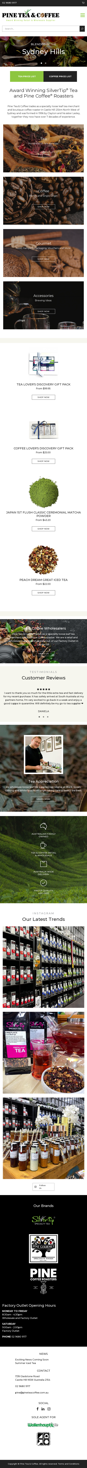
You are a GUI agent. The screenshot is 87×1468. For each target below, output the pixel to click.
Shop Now (43, 154)
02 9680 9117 (9, 2)
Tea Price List (27, 76)
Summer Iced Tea (25, 1363)
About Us (43, 653)
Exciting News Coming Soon (32, 1359)
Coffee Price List (60, 76)
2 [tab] (45, 63)
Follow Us (40, 1186)
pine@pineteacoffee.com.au (31, 1392)
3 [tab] (47, 717)
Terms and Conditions (68, 1464)
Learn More (43, 799)
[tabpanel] (43, 51)
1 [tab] (41, 63)
